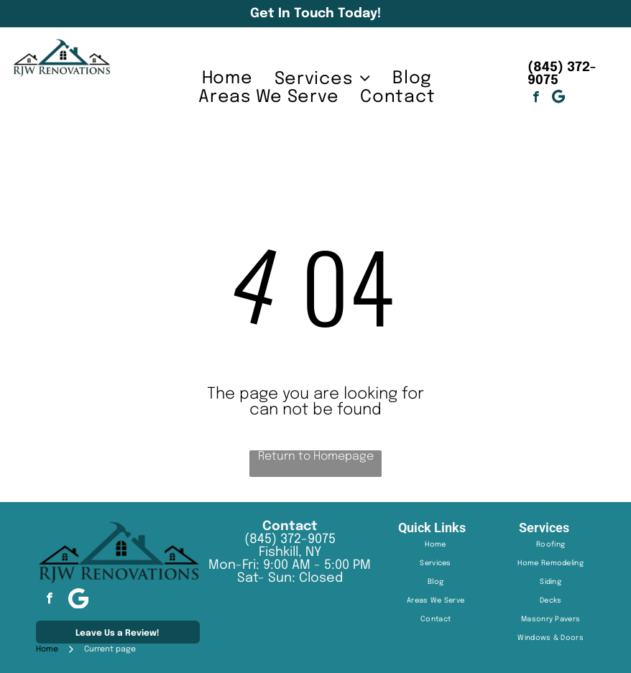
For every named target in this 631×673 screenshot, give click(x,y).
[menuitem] (227, 78)
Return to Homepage (316, 456)
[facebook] (536, 98)
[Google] (558, 98)
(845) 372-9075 (290, 539)
